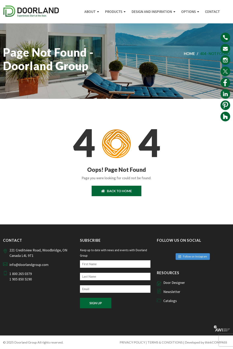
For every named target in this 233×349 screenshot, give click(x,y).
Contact (212, 11)
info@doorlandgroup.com (29, 264)
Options (188, 11)
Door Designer (174, 282)
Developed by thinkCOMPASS (206, 342)
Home (189, 53)
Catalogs (170, 300)
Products (113, 11)
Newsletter (171, 291)
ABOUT (90, 11)
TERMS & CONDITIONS (165, 342)
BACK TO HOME (116, 191)
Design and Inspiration (152, 11)
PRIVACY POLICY (132, 342)
